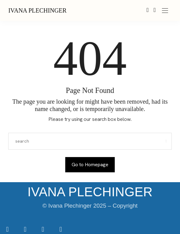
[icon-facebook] (8, 230)
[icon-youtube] (60, 230)
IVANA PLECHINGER (37, 10)
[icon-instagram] (26, 230)
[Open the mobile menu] (165, 11)
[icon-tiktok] (43, 230)
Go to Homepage (90, 164)
